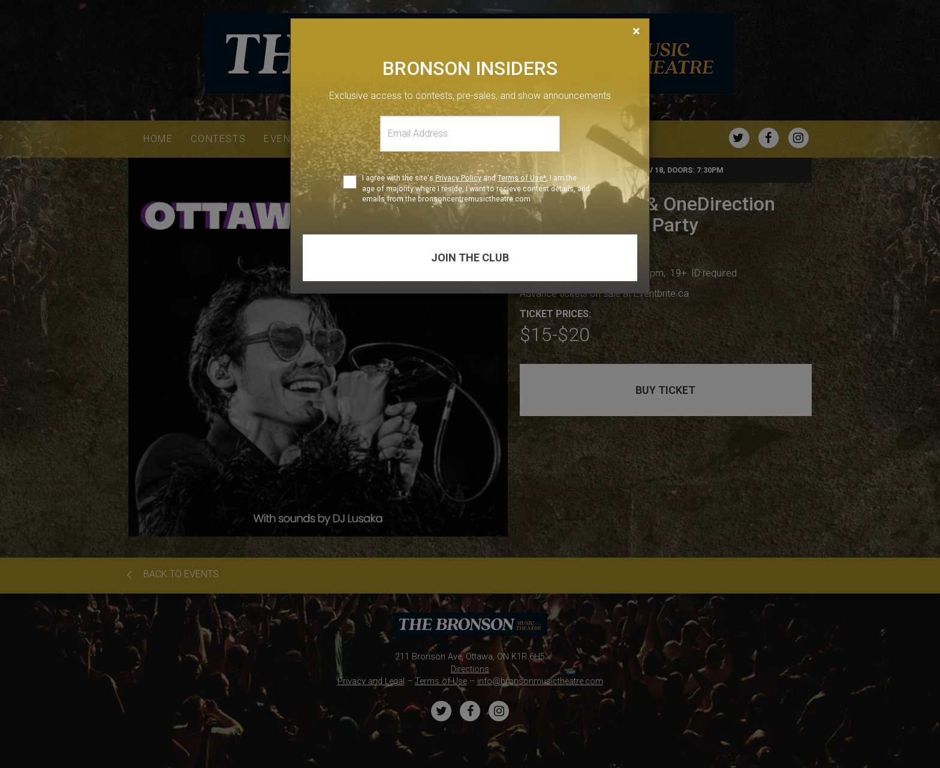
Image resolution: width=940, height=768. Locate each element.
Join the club (470, 257)
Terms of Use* (522, 177)
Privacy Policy (458, 177)
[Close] (636, 31)
